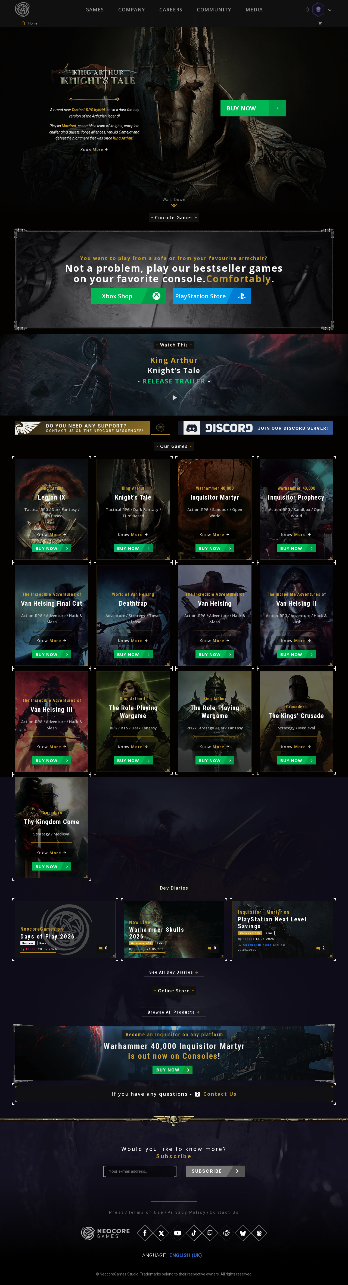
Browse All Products (171, 1012)
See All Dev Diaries (171, 972)
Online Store (174, 991)
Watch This (174, 345)
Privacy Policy (186, 1212)
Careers (170, 9)
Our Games (174, 446)
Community (214, 9)
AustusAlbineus (257, 943)
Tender (31, 948)
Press (116, 1212)
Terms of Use (146, 1212)
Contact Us (220, 1094)
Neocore (32, 941)
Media (254, 9)
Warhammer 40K (147, 941)
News (57, 941)
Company (131, 9)
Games (94, 9)
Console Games (174, 218)
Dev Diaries (174, 888)
